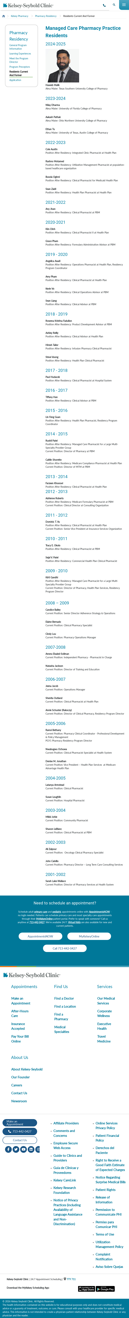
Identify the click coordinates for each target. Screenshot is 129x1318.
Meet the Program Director (18, 60)
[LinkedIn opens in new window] (31, 1149)
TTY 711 (70, 1279)
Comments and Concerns (64, 1133)
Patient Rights (105, 1190)
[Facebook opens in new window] (8, 1149)
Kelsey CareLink (64, 1180)
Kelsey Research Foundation (64, 1190)
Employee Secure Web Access (65, 1145)
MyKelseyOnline (44, 918)
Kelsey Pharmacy (19, 16)
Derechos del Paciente (105, 1150)
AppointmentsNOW (99, 911)
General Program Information (18, 47)
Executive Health (104, 1026)
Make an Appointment (20, 1000)
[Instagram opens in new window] (38, 1149)
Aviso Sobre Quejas (109, 1267)
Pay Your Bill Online (20, 1038)
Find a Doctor (64, 998)
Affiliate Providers (66, 1123)
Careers (16, 1085)
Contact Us (19, 1093)
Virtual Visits (74, 922)
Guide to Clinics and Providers (67, 1158)
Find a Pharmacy (61, 1016)
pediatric (56, 911)
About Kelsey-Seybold (26, 1069)
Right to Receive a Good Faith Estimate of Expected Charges (110, 1165)
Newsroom (19, 1101)
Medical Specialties (61, 1029)
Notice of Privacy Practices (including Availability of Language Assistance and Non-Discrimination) (67, 1212)
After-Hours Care (19, 1013)
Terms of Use (105, 1234)
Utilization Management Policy (109, 1244)
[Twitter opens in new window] (16, 1149)
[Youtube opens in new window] (23, 1149)
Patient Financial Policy (107, 1138)
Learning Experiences (20, 53)
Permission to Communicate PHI (108, 1212)
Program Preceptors (19, 66)
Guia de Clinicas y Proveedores (65, 1170)
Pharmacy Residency (45, 16)
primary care (40, 911)
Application (15, 80)
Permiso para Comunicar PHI (106, 1224)
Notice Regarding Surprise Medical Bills (110, 1179)
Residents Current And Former (79, 16)
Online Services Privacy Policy (106, 1125)
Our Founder (20, 1077)
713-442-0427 (37, 922)
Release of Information (104, 1199)
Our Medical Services (106, 1000)
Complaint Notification (104, 1256)
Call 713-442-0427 (65, 948)
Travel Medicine (104, 1038)
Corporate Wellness (104, 1013)
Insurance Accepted (18, 1026)
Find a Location (65, 1006)
